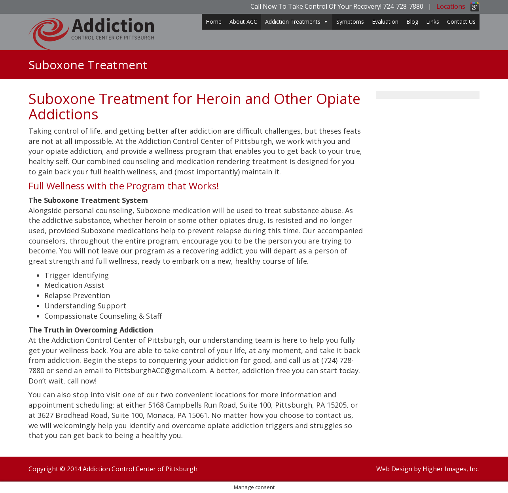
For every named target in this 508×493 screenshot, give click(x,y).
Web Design (394, 469)
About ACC (243, 21)
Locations (450, 6)
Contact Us (461, 21)
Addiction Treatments (296, 21)
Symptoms (350, 21)
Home (214, 21)
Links (432, 21)
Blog (412, 21)
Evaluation (385, 21)
